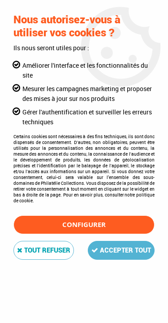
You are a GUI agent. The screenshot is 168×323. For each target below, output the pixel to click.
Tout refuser (43, 250)
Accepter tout (121, 250)
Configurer (84, 224)
